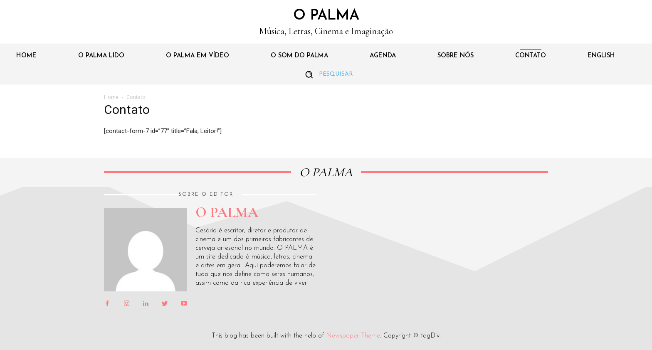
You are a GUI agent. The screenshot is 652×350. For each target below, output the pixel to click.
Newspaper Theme (353, 336)
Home (111, 97)
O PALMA (326, 172)
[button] (326, 74)
